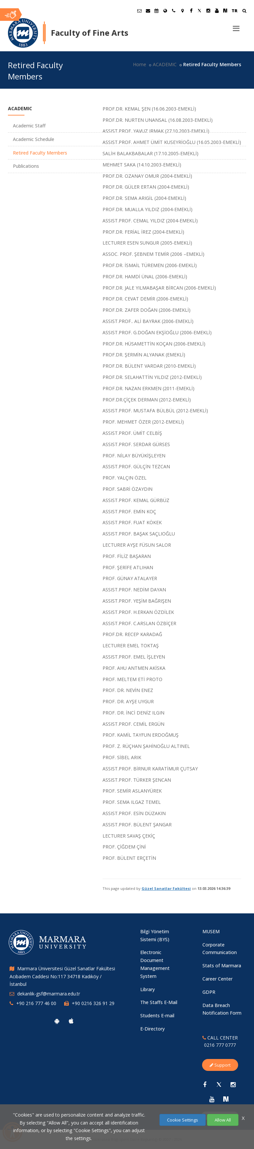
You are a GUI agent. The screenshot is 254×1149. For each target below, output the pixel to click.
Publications (26, 166)
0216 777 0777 (220, 1045)
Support (220, 1065)
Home (139, 64)
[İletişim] (173, 11)
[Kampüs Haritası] (182, 11)
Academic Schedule (33, 139)
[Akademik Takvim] (156, 11)
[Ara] (244, 11)
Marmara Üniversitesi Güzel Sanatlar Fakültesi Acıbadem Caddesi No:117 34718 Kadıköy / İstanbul (62, 976)
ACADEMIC (165, 64)
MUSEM (211, 931)
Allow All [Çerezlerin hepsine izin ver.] (223, 1120)
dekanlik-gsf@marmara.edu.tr (48, 993)
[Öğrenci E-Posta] (139, 11)
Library (147, 989)
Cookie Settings (182, 1120)
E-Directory (152, 1029)
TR (234, 11)
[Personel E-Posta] (148, 11)
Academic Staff (29, 125)
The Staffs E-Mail (158, 1002)
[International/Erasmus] (165, 11)
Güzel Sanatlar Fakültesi (166, 888)
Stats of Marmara (221, 965)
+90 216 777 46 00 (36, 1003)
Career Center (217, 979)
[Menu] (236, 25)
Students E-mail (157, 1015)
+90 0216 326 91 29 (93, 1003)
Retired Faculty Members (40, 153)
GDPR (208, 992)
